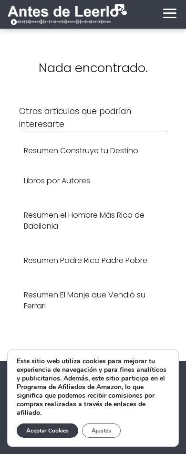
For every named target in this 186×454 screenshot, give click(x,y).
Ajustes (101, 430)
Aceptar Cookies (47, 430)
